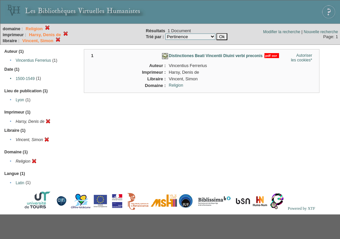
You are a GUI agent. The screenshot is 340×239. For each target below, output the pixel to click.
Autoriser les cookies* (301, 57)
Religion (176, 85)
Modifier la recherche (281, 32)
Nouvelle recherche (321, 32)
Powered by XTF (301, 208)
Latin (20, 183)
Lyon (20, 100)
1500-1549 (25, 78)
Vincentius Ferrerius (33, 60)
